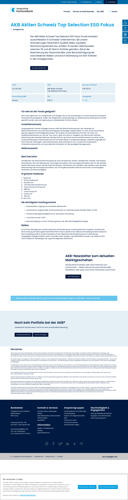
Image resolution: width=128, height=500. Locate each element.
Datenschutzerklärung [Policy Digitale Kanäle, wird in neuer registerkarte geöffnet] (27, 495)
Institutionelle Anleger (71, 465)
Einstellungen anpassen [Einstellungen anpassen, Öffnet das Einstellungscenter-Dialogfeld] (87, 487)
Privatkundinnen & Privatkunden (75, 451)
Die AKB (100, 11)
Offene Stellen (42, 458)
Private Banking (69, 454)
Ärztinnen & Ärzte (70, 460)
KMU (65, 458)
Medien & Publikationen (45, 468)
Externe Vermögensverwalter (74, 456)
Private (67, 11)
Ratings (39, 471)
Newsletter (41, 460)
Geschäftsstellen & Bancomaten (48, 456)
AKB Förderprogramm (98, 458)
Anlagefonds (18, 29)
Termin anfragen (40, 375)
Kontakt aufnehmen (39, 68)
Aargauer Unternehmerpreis (101, 456)
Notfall (39, 454)
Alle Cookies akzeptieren (108, 487)
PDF (86, 100)
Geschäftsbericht (43, 473)
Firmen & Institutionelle (83, 11)
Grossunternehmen (71, 463)
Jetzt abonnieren (73, 317)
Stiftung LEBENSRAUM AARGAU (101, 454)
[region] (64, 487)
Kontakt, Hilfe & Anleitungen (47, 451)
